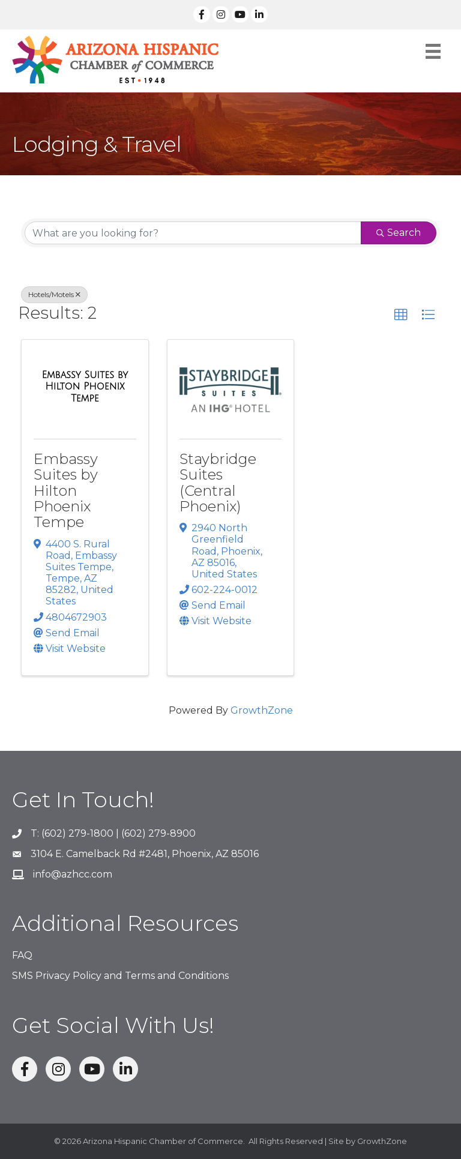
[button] (401, 315)
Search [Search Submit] (398, 232)
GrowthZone (261, 710)
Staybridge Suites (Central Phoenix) (217, 482)
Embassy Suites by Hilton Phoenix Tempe (66, 490)
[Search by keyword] (193, 232)
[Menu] (433, 51)
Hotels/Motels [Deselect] (54, 294)
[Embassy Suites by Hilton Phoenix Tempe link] (85, 387)
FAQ (22, 955)
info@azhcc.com (72, 874)
